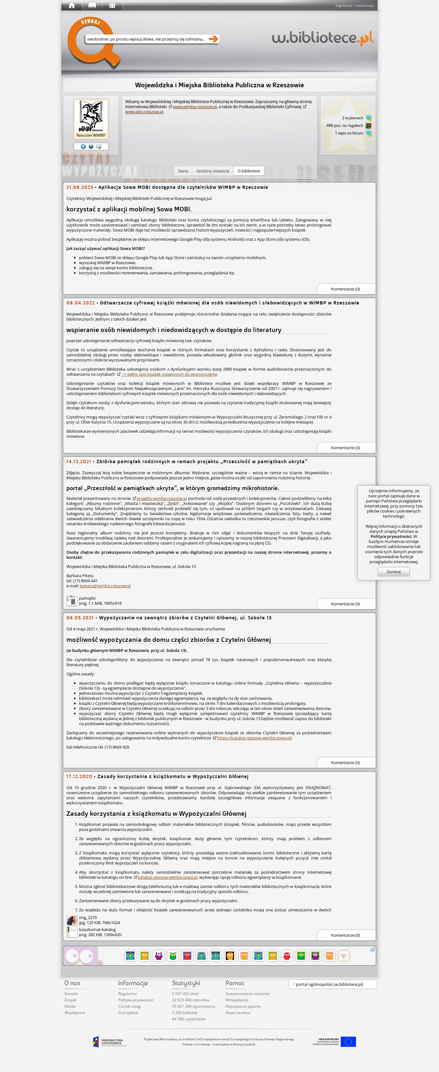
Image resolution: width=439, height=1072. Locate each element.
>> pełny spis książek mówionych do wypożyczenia (169, 374)
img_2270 (88, 917)
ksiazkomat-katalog (97, 929)
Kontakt (71, 993)
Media (70, 1006)
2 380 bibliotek (185, 1012)
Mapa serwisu (238, 1012)
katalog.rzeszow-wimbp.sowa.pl (167, 877)
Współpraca (75, 1012)
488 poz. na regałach (349, 126)
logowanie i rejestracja (355, 5)
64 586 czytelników (188, 1019)
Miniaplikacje (237, 1000)
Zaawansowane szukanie (247, 993)
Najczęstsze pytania (243, 1006)
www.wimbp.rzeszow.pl (195, 106)
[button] (183, 170)
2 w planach (357, 118)
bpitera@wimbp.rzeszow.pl (105, 586)
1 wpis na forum (353, 133)
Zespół (70, 1000)
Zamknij (394, 571)
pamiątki (87, 598)
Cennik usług (129, 1006)
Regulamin (127, 993)
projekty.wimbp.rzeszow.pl (162, 498)
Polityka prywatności (136, 1000)
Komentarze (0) (345, 289)
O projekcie (128, 1012)
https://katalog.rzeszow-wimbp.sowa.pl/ (254, 738)
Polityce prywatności (391, 536)
